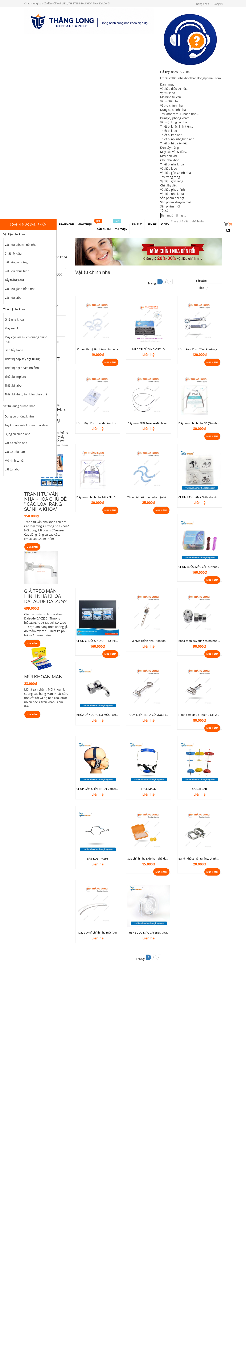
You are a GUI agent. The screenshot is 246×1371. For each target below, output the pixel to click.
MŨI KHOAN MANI (44, 676)
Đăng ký (218, 4)
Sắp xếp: (201, 281)
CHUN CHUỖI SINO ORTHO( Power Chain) (103, 641)
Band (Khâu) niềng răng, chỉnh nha (200, 858)
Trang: (152, 283)
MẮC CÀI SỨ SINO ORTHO (148, 349)
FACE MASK (148, 789)
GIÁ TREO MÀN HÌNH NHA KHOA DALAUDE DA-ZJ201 (46, 596)
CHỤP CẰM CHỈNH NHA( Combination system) (106, 789)
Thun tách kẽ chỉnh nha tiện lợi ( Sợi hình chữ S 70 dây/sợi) (164, 497)
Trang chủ (177, 221)
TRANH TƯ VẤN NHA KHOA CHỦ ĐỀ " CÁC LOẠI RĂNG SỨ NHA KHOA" (45, 501)
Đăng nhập (202, 4)
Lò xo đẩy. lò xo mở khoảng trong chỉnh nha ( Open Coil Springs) (117, 423)
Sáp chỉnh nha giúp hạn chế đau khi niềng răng (157, 858)
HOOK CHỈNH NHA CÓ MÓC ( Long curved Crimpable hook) (164, 715)
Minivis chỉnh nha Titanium (148, 641)
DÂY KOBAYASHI (97, 858)
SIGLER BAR (199, 789)
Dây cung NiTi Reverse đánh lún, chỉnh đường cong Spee (163, 423)
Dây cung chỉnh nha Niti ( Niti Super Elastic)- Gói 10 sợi (111, 497)
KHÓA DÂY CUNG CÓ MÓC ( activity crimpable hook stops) (113, 715)
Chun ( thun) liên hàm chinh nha (97, 349)
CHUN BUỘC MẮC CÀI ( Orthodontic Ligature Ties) (210, 567)
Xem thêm (61, 445)
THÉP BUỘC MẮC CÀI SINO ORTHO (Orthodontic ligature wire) (166, 932)
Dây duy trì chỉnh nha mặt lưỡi (97, 932)
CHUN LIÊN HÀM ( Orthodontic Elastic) (203, 497)
